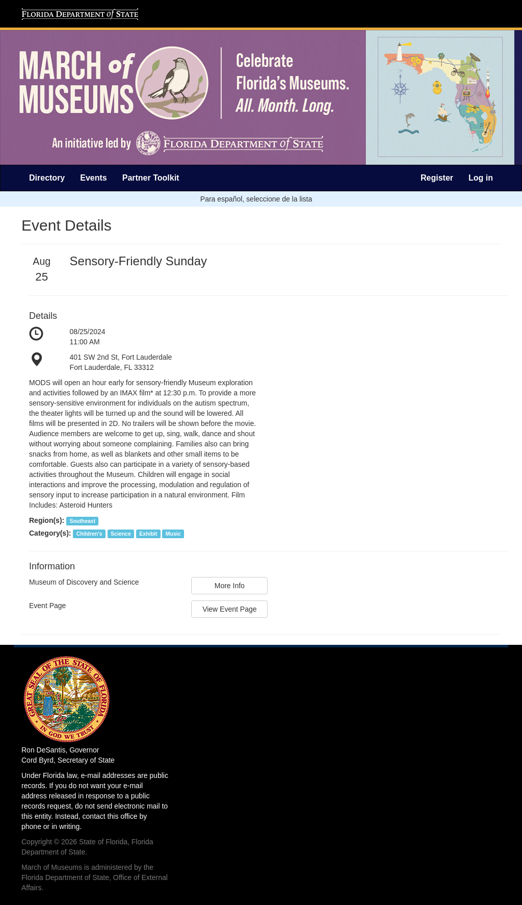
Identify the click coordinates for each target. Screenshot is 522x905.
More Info (230, 586)
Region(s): (46, 520)
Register (437, 177)
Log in (480, 177)
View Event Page (229, 609)
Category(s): (50, 533)
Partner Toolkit (150, 177)
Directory (47, 177)
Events (93, 177)
